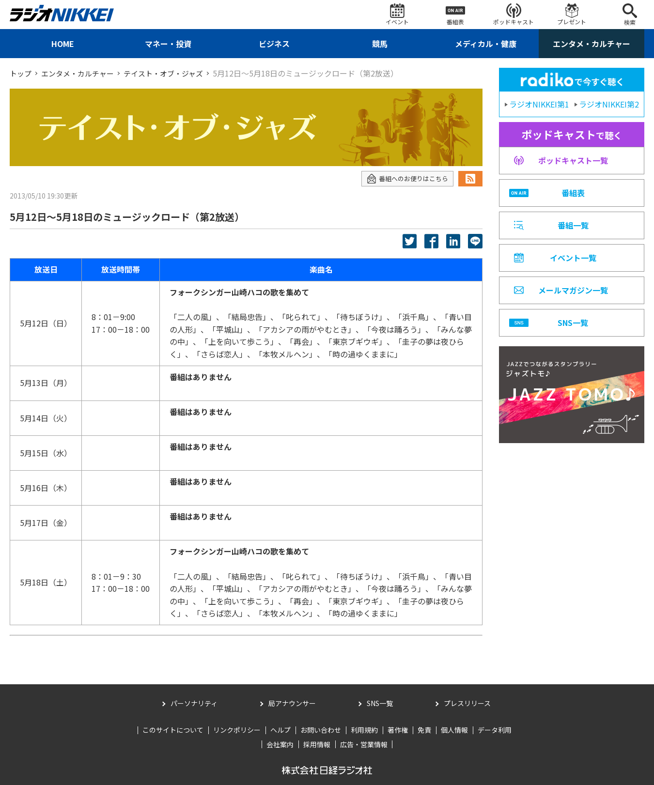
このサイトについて (172, 730)
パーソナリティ (194, 703)
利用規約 (364, 730)
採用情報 (316, 744)
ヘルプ (280, 730)
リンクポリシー (237, 730)
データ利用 (495, 730)
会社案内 (280, 744)
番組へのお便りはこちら (404, 178)
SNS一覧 (380, 703)
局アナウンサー (292, 703)
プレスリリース (467, 703)
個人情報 (454, 730)
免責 (424, 730)
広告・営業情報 (364, 744)
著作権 (398, 730)
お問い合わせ (320, 730)
